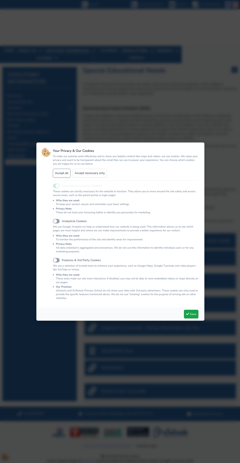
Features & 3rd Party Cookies (81, 260)
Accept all (61, 173)
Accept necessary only (90, 173)
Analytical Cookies (74, 221)
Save (191, 314)
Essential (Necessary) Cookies (82, 186)
